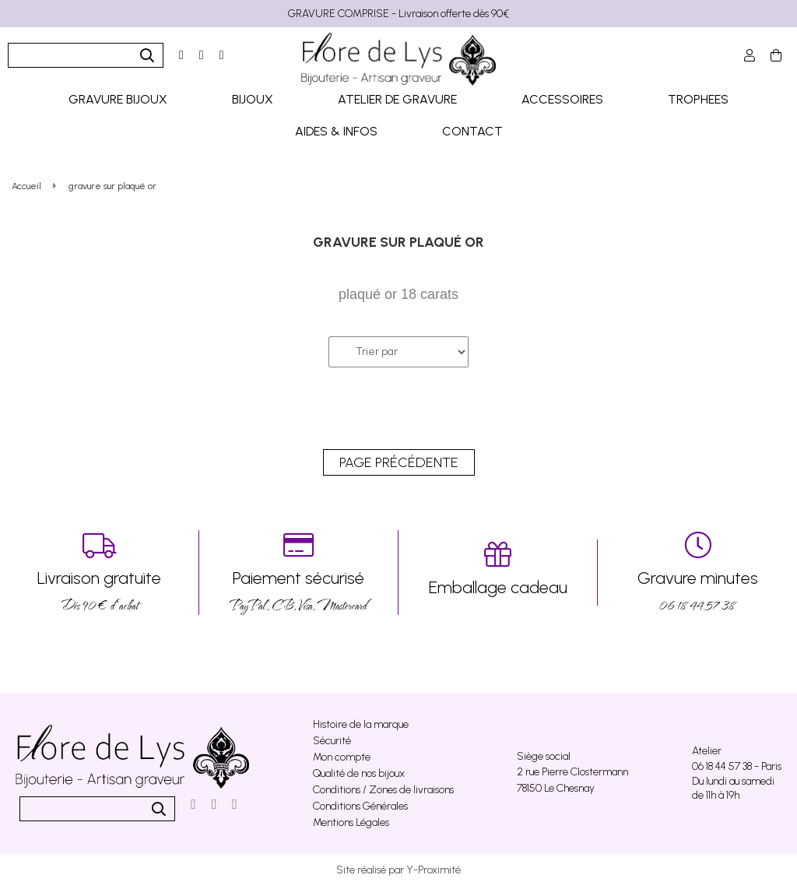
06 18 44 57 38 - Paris (736, 762)
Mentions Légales (351, 818)
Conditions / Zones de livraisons (383, 785)
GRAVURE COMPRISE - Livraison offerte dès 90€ (398, 13)
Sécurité (332, 736)
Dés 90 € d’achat (99, 568)
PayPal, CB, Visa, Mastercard (298, 568)
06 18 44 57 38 (697, 568)
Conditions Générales (360, 802)
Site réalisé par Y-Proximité (398, 866)
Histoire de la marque (361, 720)
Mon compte (341, 753)
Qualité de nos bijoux (359, 769)
